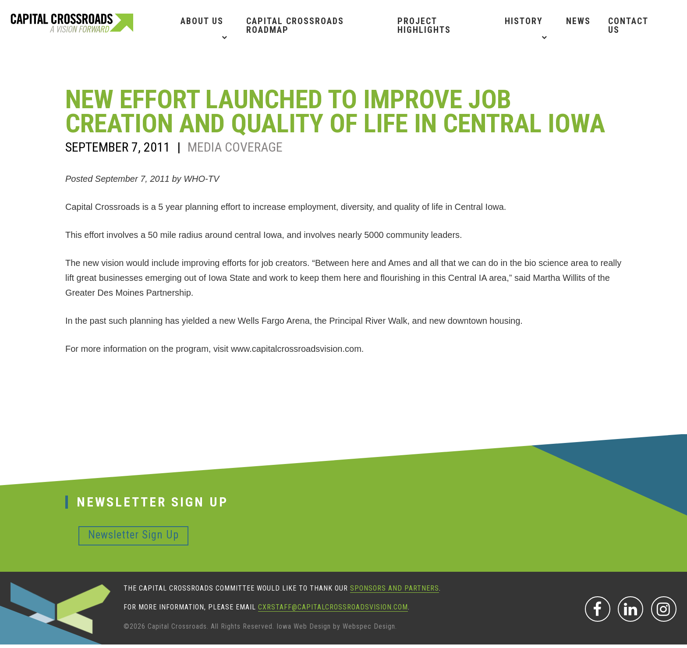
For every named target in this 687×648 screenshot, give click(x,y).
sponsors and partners (394, 588)
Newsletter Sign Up (133, 534)
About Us (202, 21)
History (524, 21)
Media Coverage (235, 147)
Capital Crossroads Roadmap (295, 25)
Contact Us (628, 25)
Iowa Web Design (303, 626)
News (578, 21)
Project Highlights (424, 25)
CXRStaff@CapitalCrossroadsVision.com (333, 607)
